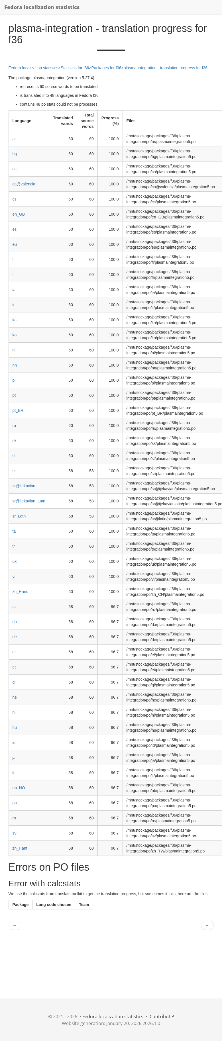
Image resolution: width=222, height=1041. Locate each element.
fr (14, 274)
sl (14, 455)
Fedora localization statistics (42, 7)
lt (14, 772)
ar (14, 138)
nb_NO (19, 788)
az (15, 606)
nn (15, 365)
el (14, 652)
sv (15, 833)
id (14, 742)
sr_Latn (19, 516)
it (14, 304)
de (15, 637)
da (15, 621)
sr (14, 471)
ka (15, 320)
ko (15, 335)
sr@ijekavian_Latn (29, 501)
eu (15, 244)
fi (14, 259)
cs (15, 199)
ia (14, 289)
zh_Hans (20, 591)
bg (15, 154)
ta (14, 531)
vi (14, 576)
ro (14, 818)
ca (15, 169)
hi (14, 712)
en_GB (19, 214)
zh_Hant (20, 848)
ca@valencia (24, 184)
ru (14, 425)
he (15, 697)
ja (14, 757)
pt (14, 395)
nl (14, 350)
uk (15, 561)
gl (14, 682)
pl (14, 380)
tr (14, 546)
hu (15, 727)
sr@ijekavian (24, 486)
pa (15, 803)
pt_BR (18, 410)
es (15, 229)
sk (15, 440)
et (14, 667)
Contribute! (162, 1016)
